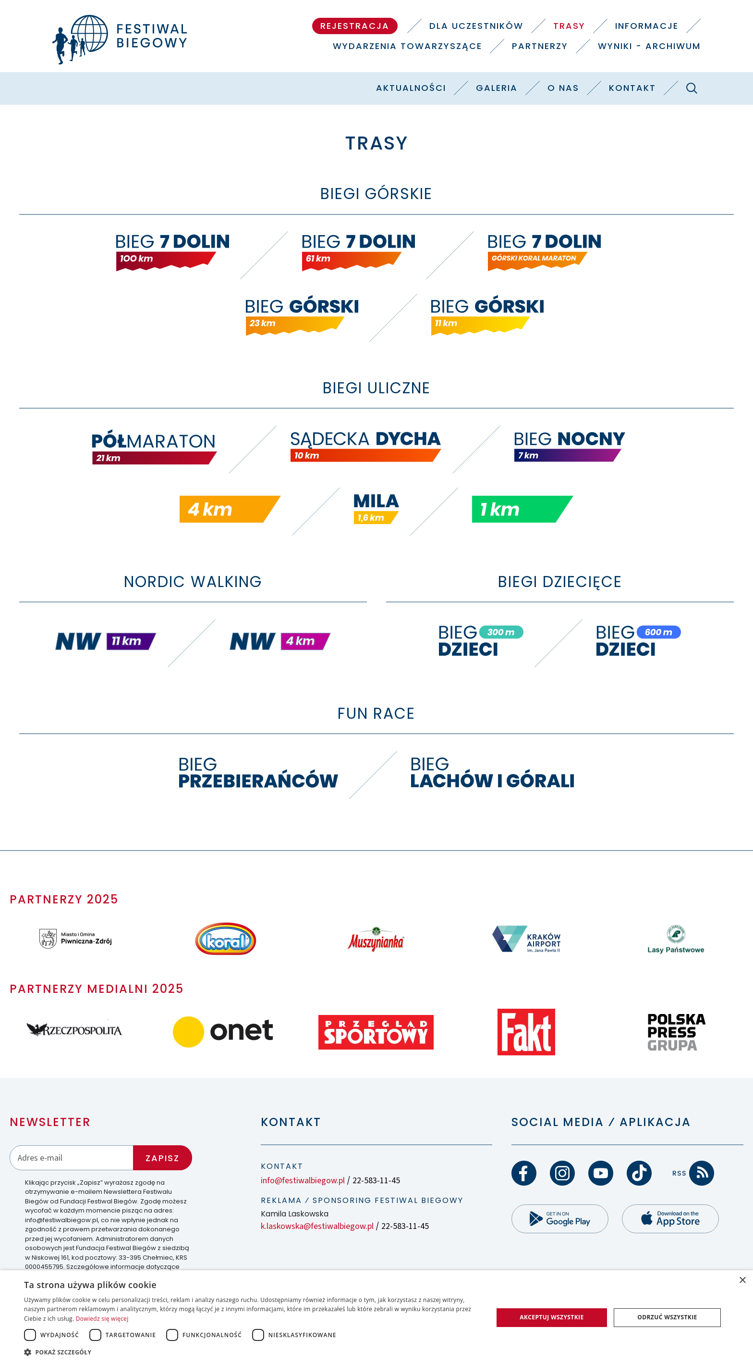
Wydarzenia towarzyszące (407, 46)
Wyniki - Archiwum (649, 46)
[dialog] (376, 1317)
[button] (251, 1352)
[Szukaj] (691, 88)
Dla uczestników (476, 26)
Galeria (497, 88)
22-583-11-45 (376, 1181)
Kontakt (632, 88)
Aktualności (411, 88)
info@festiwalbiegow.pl (303, 1181)
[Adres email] (72, 1157)
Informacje (647, 26)
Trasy (569, 26)
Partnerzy (540, 46)
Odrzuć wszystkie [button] (667, 1317)
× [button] (742, 1280)
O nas (563, 88)
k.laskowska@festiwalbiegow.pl (317, 1226)
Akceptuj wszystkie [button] (551, 1317)
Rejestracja (354, 26)
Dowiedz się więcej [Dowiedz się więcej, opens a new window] (102, 1319)
